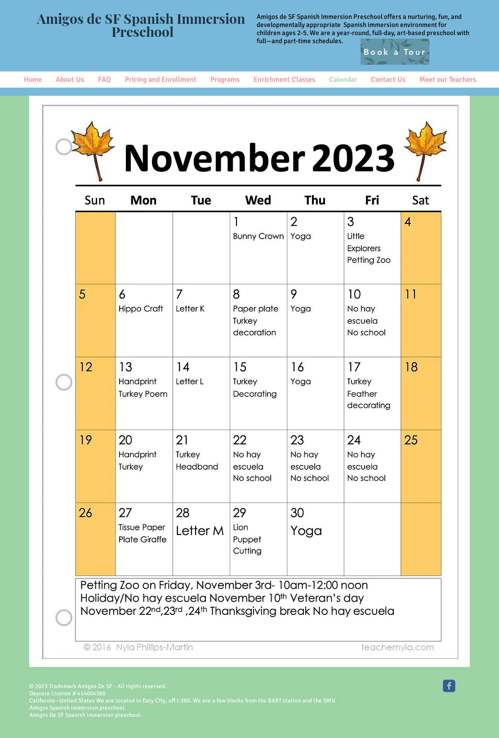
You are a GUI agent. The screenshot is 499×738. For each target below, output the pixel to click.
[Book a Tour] (395, 52)
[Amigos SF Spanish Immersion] (449, 686)
